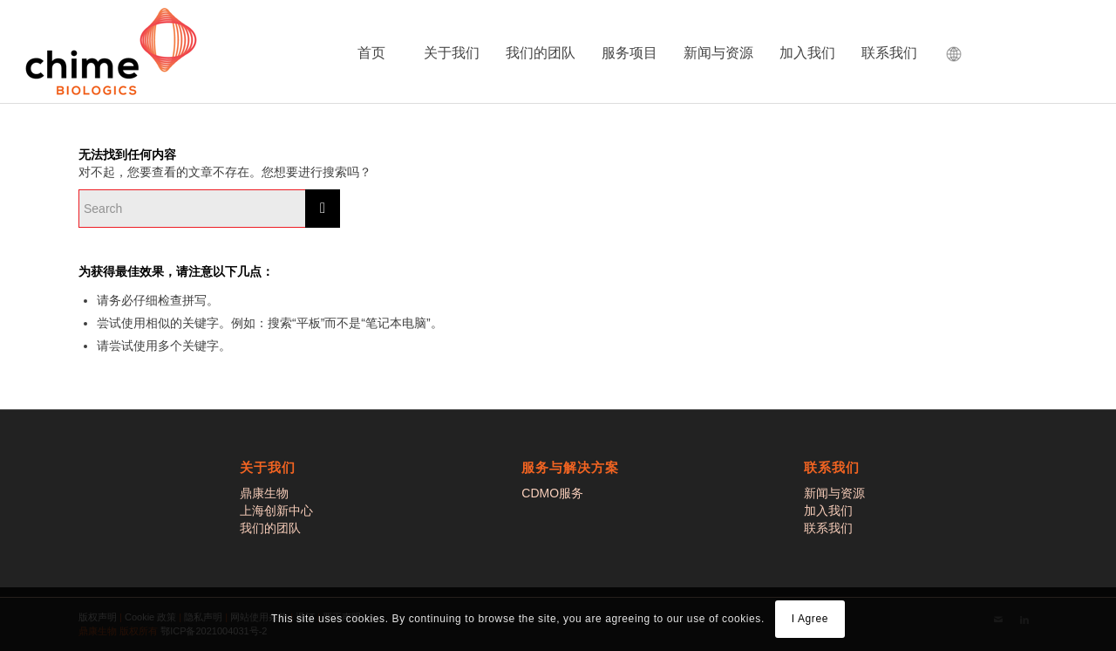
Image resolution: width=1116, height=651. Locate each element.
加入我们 (807, 52)
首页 (371, 52)
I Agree (810, 619)
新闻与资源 (718, 52)
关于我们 (452, 52)
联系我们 (889, 52)
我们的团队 (540, 52)
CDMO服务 (552, 493)
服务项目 (629, 52)
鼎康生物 (264, 493)
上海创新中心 (276, 510)
